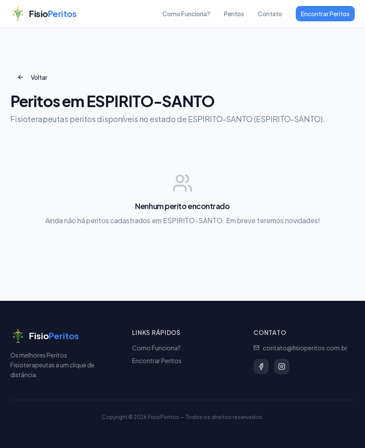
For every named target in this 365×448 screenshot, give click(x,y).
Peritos (234, 13)
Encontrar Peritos (325, 13)
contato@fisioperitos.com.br (300, 348)
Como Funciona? (186, 13)
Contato (270, 13)
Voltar (32, 77)
